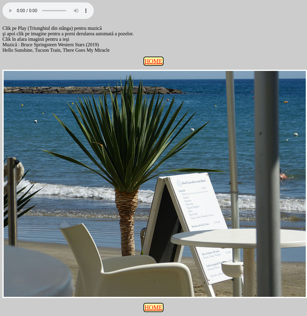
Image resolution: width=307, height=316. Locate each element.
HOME (154, 61)
